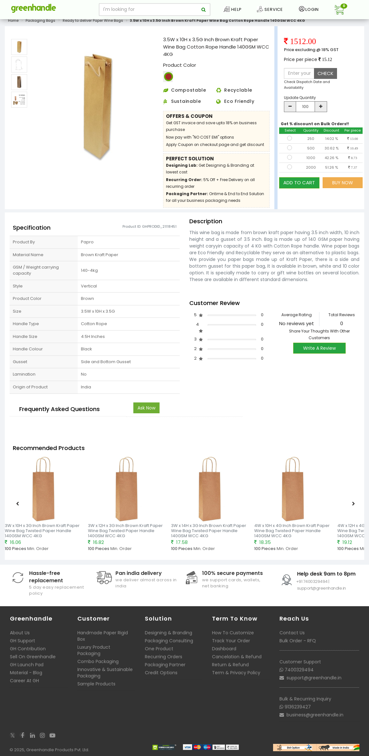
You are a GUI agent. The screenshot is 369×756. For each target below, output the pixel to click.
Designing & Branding (168, 633)
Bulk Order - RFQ (297, 641)
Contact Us (292, 633)
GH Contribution (28, 648)
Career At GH (24, 680)
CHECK (326, 73)
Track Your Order (231, 641)
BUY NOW (342, 182)
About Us (20, 633)
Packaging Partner (165, 664)
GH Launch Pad (26, 664)
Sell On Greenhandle (33, 656)
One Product (159, 648)
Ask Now (146, 408)
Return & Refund (230, 664)
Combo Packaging (98, 661)
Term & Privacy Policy (236, 672)
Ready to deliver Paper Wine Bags (93, 20)
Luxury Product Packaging (93, 650)
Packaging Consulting (169, 641)
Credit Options (161, 672)
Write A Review (319, 348)
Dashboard (224, 648)
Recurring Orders (163, 656)
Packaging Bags (40, 20)
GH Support (22, 641)
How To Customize (233, 633)
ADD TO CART (299, 182)
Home (13, 20)
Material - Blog (26, 672)
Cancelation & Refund (237, 656)
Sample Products (96, 684)
